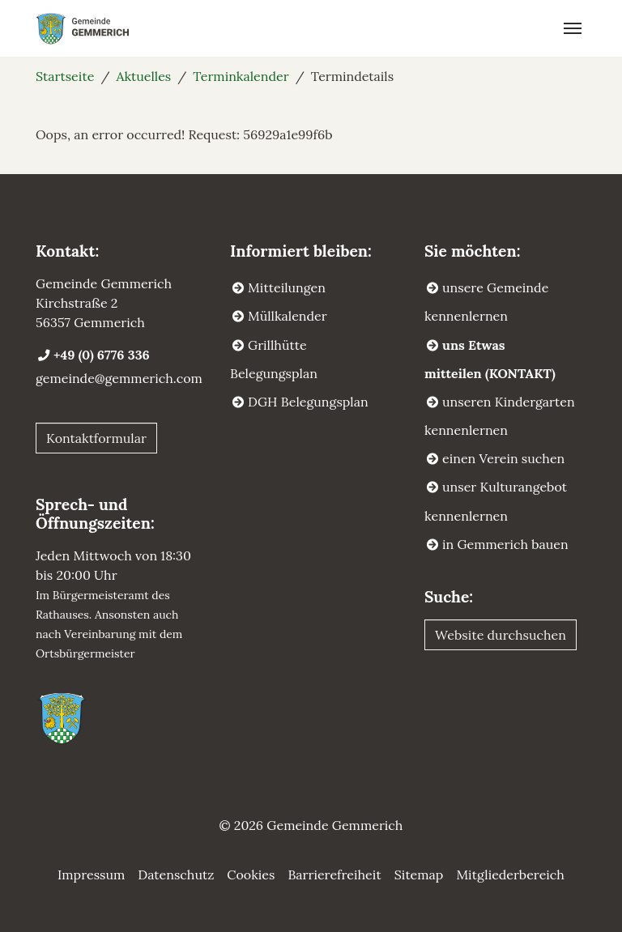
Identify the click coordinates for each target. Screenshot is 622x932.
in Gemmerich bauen (505, 544)
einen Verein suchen (503, 458)
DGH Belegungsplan (308, 402)
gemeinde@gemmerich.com (119, 378)
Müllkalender (287, 316)
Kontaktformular (96, 438)
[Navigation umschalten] (572, 28)
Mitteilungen (287, 287)
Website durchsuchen (500, 635)
